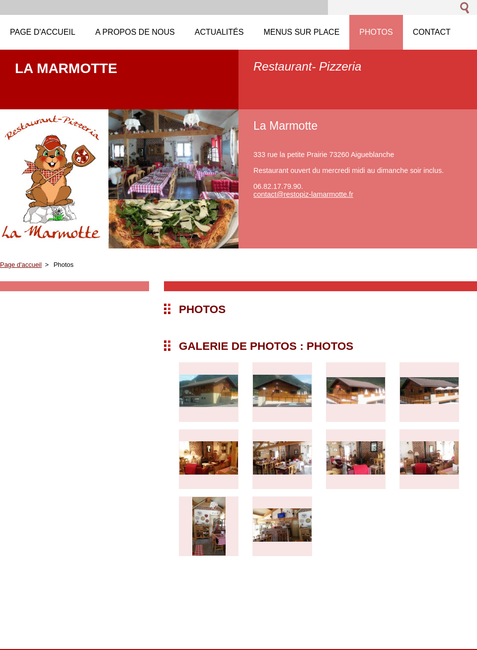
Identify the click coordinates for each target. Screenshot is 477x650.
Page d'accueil (21, 264)
